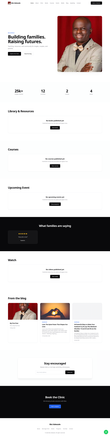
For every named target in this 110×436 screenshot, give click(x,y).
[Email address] (49, 372)
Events (57, 3)
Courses (52, 3)
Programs (58, 428)
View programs (55, 204)
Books (46, 3)
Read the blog (28, 53)
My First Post (14, 323)
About (37, 3)
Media (62, 3)
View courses (55, 166)
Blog (67, 3)
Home (32, 3)
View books (55, 127)
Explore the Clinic (14, 53)
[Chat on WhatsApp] (106, 432)
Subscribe (69, 372)
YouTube (65, 428)
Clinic (41, 3)
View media (55, 276)
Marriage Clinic (46, 428)
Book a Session (96, 3)
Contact (79, 3)
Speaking (72, 3)
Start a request (55, 406)
